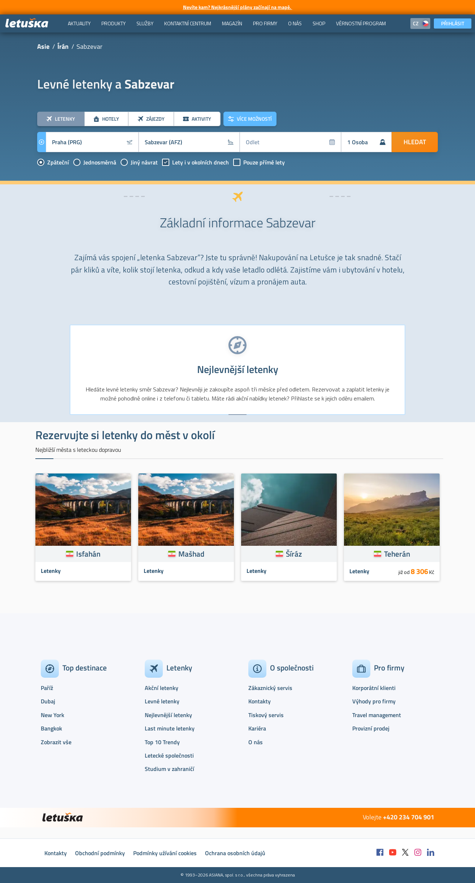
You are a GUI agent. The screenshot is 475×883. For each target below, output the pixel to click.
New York (52, 715)
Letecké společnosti (169, 755)
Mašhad (191, 553)
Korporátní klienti (374, 687)
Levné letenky (162, 701)
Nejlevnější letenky (168, 715)
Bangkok (51, 728)
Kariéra (257, 728)
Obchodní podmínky (100, 853)
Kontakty (259, 701)
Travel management (376, 715)
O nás (255, 742)
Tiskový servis (266, 715)
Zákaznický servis (270, 687)
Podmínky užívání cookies (165, 853)
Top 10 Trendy (162, 742)
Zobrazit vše (56, 742)
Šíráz (294, 553)
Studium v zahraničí (169, 768)
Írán (63, 46)
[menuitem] (79, 23)
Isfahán (88, 553)
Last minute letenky (170, 728)
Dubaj (48, 701)
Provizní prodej (370, 728)
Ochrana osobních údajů (235, 853)
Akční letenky (161, 687)
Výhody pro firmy (374, 701)
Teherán (397, 553)
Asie (43, 46)
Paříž (47, 687)
